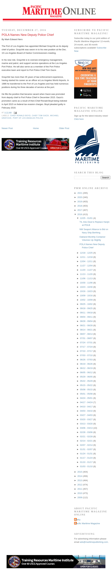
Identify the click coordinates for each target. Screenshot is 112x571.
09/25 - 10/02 (86, 304)
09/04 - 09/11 (86, 317)
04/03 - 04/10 (86, 411)
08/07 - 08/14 (86, 334)
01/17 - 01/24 (86, 458)
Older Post (64, 128)
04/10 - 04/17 (86, 406)
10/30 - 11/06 (86, 282)
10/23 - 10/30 (86, 287)
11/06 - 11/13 (86, 278)
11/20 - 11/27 (86, 270)
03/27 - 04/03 (86, 415)
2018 (80, 206)
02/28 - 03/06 (86, 432)
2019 (80, 201)
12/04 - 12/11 (86, 261)
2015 (80, 472)
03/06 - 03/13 (86, 428)
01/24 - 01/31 (86, 453)
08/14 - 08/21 (86, 329)
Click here (79, 119)
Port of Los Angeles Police (28, 118)
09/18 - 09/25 (86, 308)
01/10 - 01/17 (86, 462)
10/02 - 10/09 (86, 300)
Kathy (77, 519)
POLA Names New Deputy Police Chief (28, 34)
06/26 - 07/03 (86, 359)
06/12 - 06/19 (86, 368)
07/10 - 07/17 (86, 351)
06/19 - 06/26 (86, 364)
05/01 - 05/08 (86, 394)
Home (36, 128)
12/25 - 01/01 (86, 218)
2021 (80, 193)
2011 (80, 489)
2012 (80, 484)
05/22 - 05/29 (86, 381)
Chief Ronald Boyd (20, 116)
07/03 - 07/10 (86, 355)
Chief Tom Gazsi (40, 116)
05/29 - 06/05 (86, 376)
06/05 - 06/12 (86, 372)
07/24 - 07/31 (86, 342)
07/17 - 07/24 (86, 347)
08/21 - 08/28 (86, 325)
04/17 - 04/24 (86, 402)
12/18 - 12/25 (86, 253)
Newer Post (7, 128)
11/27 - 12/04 (86, 265)
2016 (80, 214)
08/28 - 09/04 (86, 321)
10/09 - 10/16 (86, 295)
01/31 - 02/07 (86, 449)
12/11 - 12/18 (86, 257)
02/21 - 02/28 (86, 436)
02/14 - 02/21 (86, 441)
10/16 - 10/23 (86, 291)
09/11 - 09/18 (86, 312)
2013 (80, 480)
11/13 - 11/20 (86, 274)
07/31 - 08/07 (86, 338)
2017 (80, 210)
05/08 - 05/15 (86, 389)
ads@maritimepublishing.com (94, 542)
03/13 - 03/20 (86, 423)
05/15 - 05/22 (86, 385)
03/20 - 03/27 (86, 419)
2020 (80, 197)
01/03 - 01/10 (86, 466)
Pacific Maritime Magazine (87, 523)
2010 (80, 493)
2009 (80, 497)
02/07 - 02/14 (86, 445)
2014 (80, 476)
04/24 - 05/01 (86, 398)
